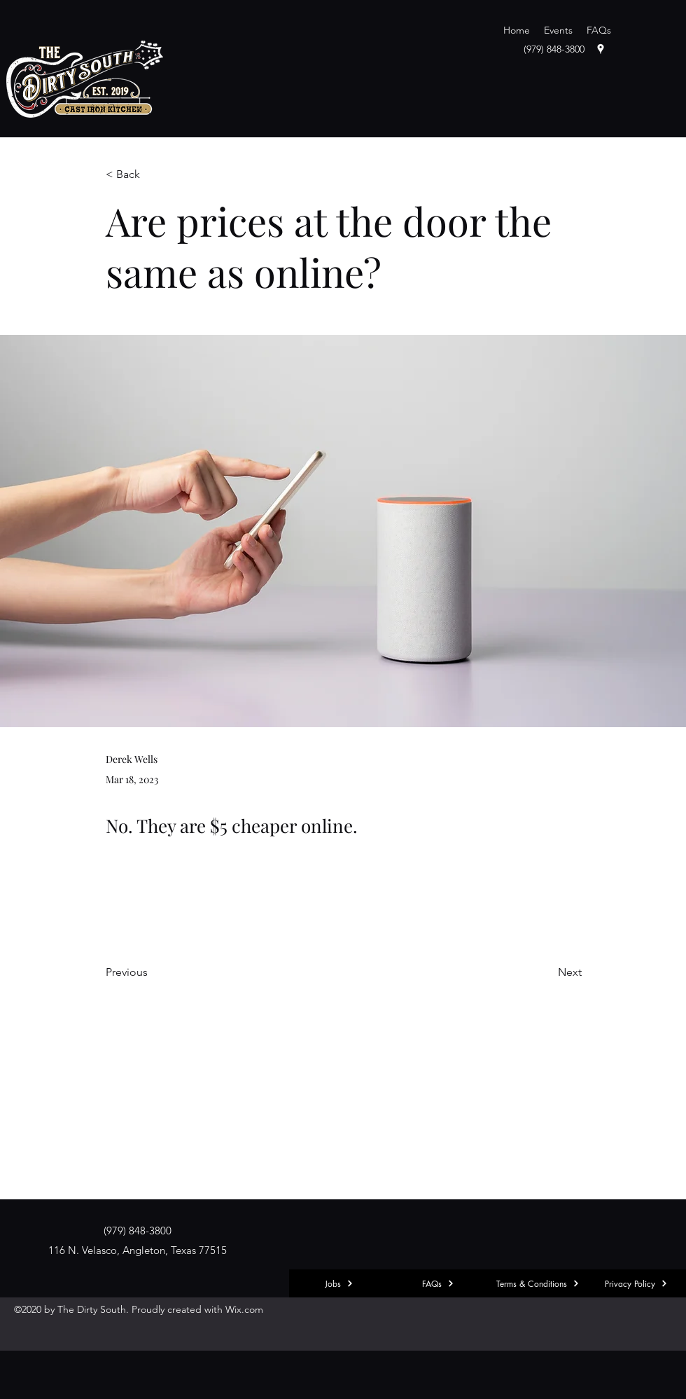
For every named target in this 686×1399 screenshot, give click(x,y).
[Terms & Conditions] (537, 1283)
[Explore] (33, 1283)
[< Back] (152, 175)
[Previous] (152, 972)
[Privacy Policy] (636, 1283)
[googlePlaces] (601, 49)
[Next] (547, 972)
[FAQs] (438, 1283)
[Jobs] (338, 1283)
